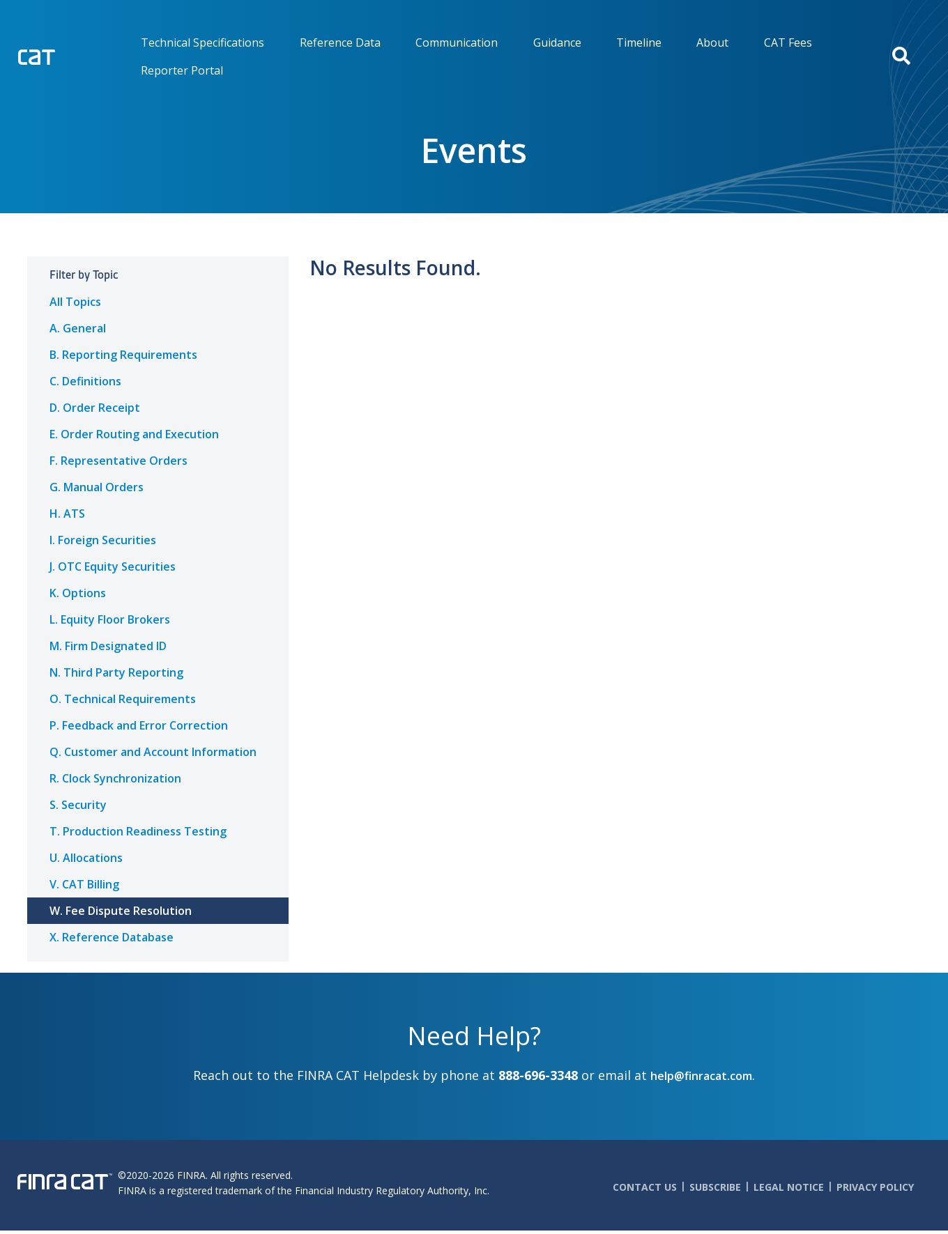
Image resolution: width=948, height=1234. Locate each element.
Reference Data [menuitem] (340, 42)
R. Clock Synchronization (115, 778)
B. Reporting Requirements (123, 354)
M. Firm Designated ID (108, 646)
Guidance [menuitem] (557, 42)
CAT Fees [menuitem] (788, 42)
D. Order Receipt (94, 407)
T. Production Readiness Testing (138, 831)
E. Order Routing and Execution (134, 434)
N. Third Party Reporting (116, 672)
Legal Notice (789, 1187)
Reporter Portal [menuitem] (182, 70)
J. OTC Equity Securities (112, 566)
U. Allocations (86, 857)
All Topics (75, 301)
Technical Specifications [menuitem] (202, 42)
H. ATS (67, 513)
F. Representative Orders (118, 460)
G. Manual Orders (96, 487)
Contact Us (645, 1187)
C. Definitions (85, 381)
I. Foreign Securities (102, 540)
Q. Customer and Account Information (153, 751)
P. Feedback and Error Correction (138, 725)
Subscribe (715, 1187)
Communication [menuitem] (456, 42)
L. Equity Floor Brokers (109, 619)
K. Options (77, 593)
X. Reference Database (111, 937)
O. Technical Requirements (122, 699)
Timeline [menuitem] (639, 42)
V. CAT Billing (84, 884)
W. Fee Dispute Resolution (120, 910)
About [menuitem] (712, 42)
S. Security (78, 804)
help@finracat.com (701, 1075)
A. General (77, 328)
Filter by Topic (83, 275)
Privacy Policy (875, 1187)
